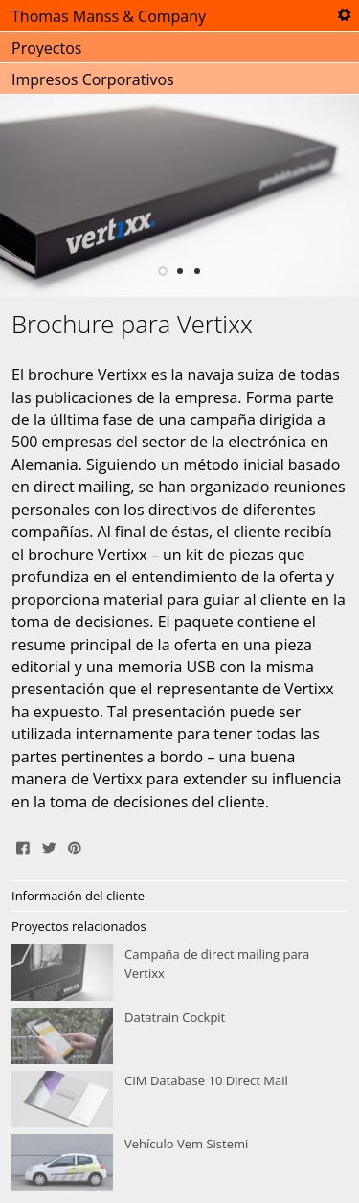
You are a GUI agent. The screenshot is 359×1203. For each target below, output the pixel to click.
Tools (343, 15)
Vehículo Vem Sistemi (179, 1162)
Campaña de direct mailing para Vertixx (179, 973)
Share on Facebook (22, 845)
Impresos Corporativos (92, 79)
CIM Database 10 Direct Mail (179, 1099)
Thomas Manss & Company (108, 16)
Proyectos (46, 47)
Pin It (74, 845)
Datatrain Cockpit (179, 1036)
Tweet (48, 845)
